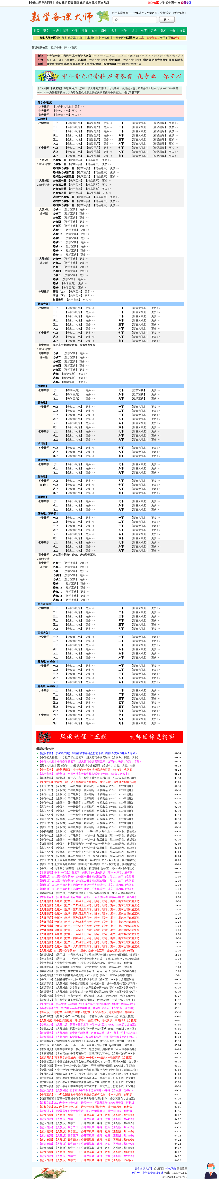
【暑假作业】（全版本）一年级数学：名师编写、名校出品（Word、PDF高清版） (86, 786)
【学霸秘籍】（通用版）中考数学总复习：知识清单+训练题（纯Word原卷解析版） (87, 893)
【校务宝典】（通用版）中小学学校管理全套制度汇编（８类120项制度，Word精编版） (90, 958)
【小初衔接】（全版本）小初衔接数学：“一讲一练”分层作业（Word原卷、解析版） (87, 831)
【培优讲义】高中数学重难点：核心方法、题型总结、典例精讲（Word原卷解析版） (88, 1049)
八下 (49, 59)
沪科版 (42, 443)
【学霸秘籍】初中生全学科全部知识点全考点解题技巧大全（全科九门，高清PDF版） (88, 1069)
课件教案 (61, 37)
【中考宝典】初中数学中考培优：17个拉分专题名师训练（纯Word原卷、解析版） (86, 962)
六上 (156, 55)
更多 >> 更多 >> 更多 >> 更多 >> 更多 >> (90, 674)
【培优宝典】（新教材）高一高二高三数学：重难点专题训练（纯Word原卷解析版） (88, 777)
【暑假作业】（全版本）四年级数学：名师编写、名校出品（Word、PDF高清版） (86, 798)
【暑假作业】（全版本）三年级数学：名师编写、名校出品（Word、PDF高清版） (86, 794)
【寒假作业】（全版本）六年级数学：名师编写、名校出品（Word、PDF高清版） (86, 827)
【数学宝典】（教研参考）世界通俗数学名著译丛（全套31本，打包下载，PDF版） (87, 1078)
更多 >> (79, 106)
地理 (106, 2)
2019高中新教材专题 (129, 64)
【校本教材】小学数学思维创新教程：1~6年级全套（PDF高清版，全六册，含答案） (88, 1041)
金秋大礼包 (74, 123)
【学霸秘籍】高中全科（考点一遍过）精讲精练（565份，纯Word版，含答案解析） (87, 995)
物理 (76, 2)
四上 (132, 55)
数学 (64, 2)
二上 (108, 55)
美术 (163, 30)
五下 (151, 55)
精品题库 (73, 37)
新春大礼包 (139, 123)
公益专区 (118, 37)
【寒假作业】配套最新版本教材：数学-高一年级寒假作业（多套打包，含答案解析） (88, 860)
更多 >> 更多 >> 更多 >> (90, 435)
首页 (37, 30)
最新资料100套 (45, 748)
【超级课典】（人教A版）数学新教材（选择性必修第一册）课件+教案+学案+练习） (88, 987)
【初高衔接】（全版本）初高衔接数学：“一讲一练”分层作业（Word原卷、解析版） (87, 843)
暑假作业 (95, 37)
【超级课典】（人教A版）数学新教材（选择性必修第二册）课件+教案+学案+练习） (88, 991)
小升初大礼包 (63, 106)
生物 (88, 2)
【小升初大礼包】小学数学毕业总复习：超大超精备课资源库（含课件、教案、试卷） (89, 757)
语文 (58, 2)
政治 (94, 2)
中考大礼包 (62, 110)
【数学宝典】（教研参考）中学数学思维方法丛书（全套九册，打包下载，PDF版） (87, 1086)
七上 (169, 55)
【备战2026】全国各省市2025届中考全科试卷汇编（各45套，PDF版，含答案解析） (87, 979)
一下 (102, 55)
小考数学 (43, 106)
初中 (168, 2)
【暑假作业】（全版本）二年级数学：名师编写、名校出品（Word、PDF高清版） (86, 790)
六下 (162, 55)
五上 (144, 55)
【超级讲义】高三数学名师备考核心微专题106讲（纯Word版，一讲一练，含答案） (87, 999)
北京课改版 (44, 604)
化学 (82, 2)
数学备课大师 (59, 47)
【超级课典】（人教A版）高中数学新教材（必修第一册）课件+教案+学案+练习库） (88, 983)
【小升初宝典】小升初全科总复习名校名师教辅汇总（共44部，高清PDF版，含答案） (88, 1061)
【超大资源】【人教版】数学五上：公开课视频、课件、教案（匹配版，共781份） (87, 1147)
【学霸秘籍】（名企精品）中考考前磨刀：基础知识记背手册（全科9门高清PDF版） (88, 1053)
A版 (67, 59)
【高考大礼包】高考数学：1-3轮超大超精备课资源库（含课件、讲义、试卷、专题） (88, 765)
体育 (144, 30)
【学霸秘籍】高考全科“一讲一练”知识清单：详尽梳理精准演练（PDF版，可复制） (87, 1065)
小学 (162, 2)
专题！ (152, 37)
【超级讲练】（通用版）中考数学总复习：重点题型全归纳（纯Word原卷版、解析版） (89, 954)
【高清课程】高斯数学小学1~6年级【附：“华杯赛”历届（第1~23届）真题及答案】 (87, 1016)
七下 (174, 55)
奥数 (182, 30)
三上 (120, 55)
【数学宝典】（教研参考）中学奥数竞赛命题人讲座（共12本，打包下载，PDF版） (87, 1082)
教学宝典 (75, 160)
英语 (70, 2)
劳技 (173, 30)
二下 (114, 55)
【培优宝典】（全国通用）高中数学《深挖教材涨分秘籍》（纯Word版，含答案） (86, 967)
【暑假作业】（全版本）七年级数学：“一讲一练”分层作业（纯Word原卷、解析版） (87, 835)
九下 (61, 59)
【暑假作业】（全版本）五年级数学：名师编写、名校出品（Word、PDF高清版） (86, 802)
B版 (72, 59)
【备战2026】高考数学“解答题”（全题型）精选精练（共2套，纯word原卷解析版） (87, 868)
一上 (96, 55)
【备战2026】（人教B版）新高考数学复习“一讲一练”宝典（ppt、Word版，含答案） (88, 1028)
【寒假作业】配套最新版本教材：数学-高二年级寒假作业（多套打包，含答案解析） (88, 864)
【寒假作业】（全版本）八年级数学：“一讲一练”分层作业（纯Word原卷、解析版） (87, 851)
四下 (138, 55)
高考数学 (43, 114)
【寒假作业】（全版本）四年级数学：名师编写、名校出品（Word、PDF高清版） (86, 819)
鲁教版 (42, 476)
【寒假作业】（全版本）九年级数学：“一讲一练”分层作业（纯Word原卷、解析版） (87, 856)
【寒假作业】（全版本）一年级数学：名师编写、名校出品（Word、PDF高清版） (86, 806)
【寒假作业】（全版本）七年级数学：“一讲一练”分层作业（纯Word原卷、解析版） (87, 847)
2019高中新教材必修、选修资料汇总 (74, 345)
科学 (124, 30)
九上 (55, 59)
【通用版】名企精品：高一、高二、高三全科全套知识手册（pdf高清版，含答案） (86, 1045)
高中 (174, 2)
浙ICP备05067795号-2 (174, 1176)
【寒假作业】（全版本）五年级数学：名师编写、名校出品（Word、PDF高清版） (86, 823)
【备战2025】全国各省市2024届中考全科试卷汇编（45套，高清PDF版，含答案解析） (89, 1073)
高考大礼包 (62, 114)
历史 (100, 2)
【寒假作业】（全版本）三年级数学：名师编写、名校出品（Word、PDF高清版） (86, 814)
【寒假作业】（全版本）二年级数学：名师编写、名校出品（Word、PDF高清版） (86, 810)
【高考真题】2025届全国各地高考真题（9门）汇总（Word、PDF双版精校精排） (85, 975)
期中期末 (84, 37)
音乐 (154, 30)
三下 (126, 55)
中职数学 (43, 291)
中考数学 (43, 110)
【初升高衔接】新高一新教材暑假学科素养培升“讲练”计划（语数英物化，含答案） (87, 1098)
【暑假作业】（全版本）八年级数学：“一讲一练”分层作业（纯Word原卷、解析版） (87, 839)
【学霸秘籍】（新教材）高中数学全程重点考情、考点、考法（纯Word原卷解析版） (88, 971)
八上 (180, 55)
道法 (134, 30)
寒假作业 (107, 37)
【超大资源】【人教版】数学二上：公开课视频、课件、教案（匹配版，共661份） (87, 1123)
